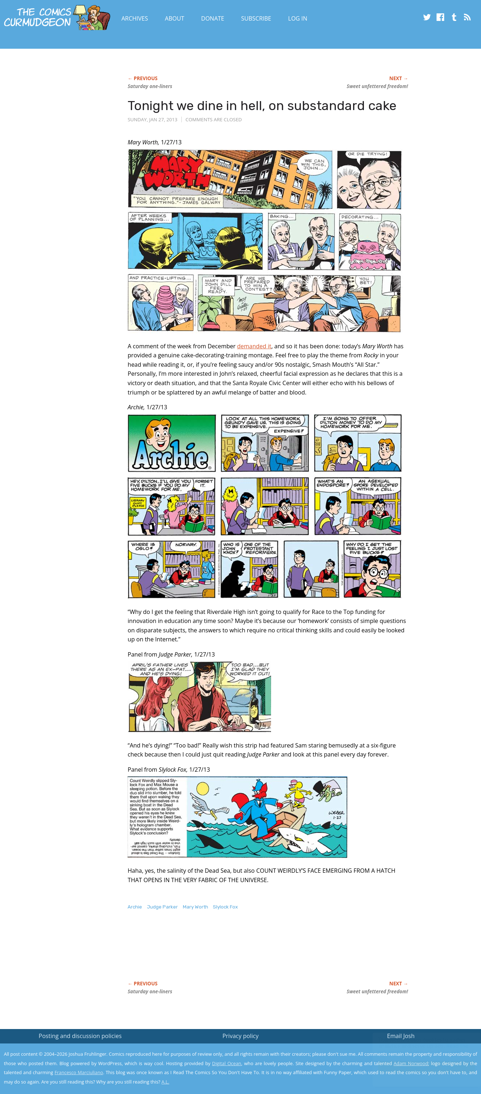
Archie (135, 907)
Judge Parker (162, 907)
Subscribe (256, 18)
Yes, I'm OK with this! (420, 1067)
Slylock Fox (225, 907)
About (174, 18)
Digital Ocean (226, 1063)
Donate (212, 18)
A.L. (165, 1081)
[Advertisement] (259, 953)
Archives (134, 18)
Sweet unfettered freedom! (377, 86)
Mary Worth (195, 907)
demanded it (254, 346)
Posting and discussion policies (80, 1036)
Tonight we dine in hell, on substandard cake (262, 105)
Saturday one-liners (150, 86)
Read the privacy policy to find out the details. (416, 1049)
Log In (297, 18)
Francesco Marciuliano (79, 1072)
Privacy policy (240, 1036)
